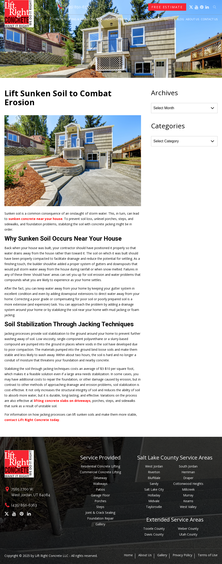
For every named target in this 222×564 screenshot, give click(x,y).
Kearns (188, 501)
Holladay (154, 495)
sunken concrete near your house (35, 219)
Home (128, 555)
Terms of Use (208, 555)
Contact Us (209, 19)
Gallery (169, 19)
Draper (188, 478)
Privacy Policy (182, 555)
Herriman (188, 472)
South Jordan (188, 466)
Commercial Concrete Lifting (100, 472)
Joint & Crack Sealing (145, 19)
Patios (100, 489)
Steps (100, 507)
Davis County (153, 534)
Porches (100, 501)
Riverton (154, 472)
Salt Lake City (154, 489)
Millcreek (188, 489)
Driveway (100, 478)
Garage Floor (100, 495)
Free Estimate (167, 7)
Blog (180, 19)
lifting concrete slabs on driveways (62, 401)
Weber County (188, 528)
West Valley (188, 507)
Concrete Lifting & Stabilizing (76, 19)
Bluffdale (154, 478)
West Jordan (154, 466)
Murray (188, 495)
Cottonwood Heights (188, 483)
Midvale (153, 501)
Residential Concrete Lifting (100, 466)
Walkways (100, 483)
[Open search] (215, 7)
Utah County (188, 534)
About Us (192, 19)
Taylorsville (154, 507)
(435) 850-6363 (78, 7)
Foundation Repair (113, 19)
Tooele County (154, 528)
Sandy (154, 483)
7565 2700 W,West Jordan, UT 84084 (30, 492)
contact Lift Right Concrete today (31, 420)
